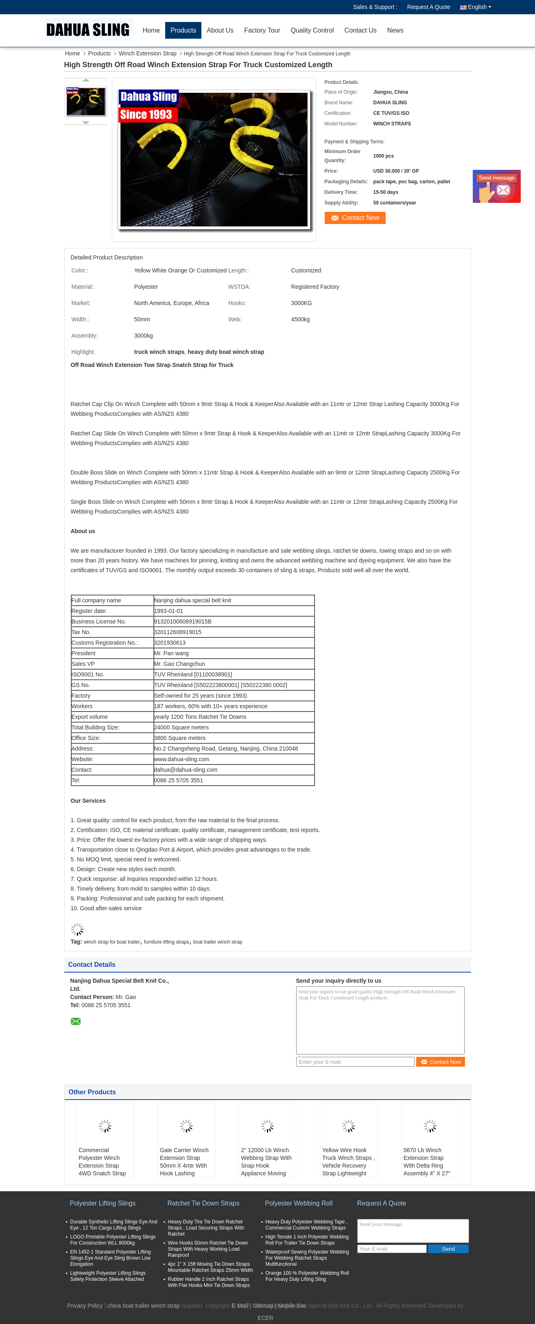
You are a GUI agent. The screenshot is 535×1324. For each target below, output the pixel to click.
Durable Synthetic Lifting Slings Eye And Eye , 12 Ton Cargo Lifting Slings (113, 1225)
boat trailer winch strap (217, 942)
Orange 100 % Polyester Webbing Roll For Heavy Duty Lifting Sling (307, 1276)
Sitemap (263, 1305)
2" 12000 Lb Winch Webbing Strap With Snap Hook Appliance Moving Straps (266, 1165)
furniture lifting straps (166, 942)
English (479, 7)
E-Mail (239, 1305)
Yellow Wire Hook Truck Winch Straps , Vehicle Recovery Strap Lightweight (348, 1162)
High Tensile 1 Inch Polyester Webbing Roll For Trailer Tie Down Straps (307, 1240)
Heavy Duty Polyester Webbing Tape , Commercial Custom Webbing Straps (307, 1225)
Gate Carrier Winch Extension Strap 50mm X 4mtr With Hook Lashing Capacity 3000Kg (184, 1165)
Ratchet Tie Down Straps (204, 1203)
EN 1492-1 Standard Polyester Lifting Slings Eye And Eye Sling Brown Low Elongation (110, 1258)
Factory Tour (262, 30)
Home (151, 30)
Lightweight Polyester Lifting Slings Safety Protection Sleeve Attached (108, 1276)
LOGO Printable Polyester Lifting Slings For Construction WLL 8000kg (113, 1240)
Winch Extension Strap (148, 53)
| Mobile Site (290, 1305)
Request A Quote (428, 7)
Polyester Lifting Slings (103, 1203)
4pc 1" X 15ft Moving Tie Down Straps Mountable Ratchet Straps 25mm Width (210, 1267)
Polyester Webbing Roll (299, 1203)
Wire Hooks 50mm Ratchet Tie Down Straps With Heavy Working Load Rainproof (208, 1249)
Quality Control (312, 30)
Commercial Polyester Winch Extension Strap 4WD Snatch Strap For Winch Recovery (104, 1165)
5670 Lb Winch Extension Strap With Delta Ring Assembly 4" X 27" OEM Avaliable (427, 1165)
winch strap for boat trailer (112, 942)
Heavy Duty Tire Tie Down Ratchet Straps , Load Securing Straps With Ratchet (206, 1228)
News (395, 30)
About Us (220, 30)
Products (183, 30)
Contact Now (361, 217)
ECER (265, 1318)
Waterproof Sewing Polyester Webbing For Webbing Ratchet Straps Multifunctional (307, 1258)
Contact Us (361, 30)
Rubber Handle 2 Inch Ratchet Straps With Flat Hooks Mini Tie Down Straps (209, 1282)
